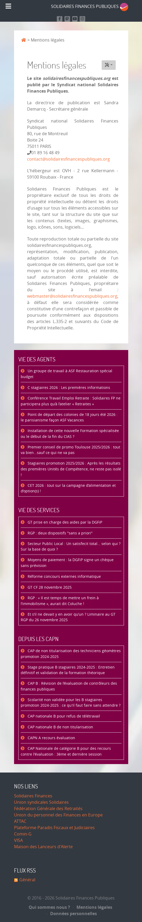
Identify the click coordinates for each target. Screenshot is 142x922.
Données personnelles (72, 913)
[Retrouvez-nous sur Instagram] (82, 19)
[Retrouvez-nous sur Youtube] (75, 19)
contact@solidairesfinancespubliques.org (68, 159)
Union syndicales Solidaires (41, 802)
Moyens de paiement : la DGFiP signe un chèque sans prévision (67, 563)
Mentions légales (92, 907)
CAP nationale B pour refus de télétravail (63, 716)
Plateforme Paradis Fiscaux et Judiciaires (54, 827)
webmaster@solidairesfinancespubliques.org (72, 296)
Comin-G (23, 834)
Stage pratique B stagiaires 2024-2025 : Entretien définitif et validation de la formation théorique (68, 670)
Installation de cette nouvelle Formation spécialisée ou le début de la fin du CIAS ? (70, 434)
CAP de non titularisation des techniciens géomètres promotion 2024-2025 (71, 654)
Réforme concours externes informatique (64, 576)
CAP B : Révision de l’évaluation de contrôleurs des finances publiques (69, 686)
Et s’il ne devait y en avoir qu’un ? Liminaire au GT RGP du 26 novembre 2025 (68, 617)
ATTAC (20, 821)
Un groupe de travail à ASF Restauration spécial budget (66, 374)
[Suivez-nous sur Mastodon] (67, 19)
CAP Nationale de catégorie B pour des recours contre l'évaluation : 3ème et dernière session (66, 751)
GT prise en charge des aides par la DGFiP (64, 522)
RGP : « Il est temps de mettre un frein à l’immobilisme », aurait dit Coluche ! (60, 601)
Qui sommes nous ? (49, 907)
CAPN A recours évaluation (51, 738)
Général (27, 879)
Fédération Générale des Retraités (48, 808)
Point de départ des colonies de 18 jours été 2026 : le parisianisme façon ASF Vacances (69, 417)
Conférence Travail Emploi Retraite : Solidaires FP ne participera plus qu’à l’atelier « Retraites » (71, 401)
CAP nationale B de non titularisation (60, 727)
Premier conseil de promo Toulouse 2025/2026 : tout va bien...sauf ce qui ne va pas (70, 450)
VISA (18, 840)
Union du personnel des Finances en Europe (58, 814)
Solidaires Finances (33, 795)
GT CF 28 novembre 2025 (49, 587)
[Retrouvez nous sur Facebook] (59, 19)
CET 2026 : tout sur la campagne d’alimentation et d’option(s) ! (68, 488)
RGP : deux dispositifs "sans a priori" (60, 533)
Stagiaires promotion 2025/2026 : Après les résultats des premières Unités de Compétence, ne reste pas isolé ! (71, 469)
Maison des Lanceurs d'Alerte (43, 846)
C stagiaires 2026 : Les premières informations (68, 387)
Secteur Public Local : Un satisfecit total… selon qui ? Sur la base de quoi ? (71, 547)
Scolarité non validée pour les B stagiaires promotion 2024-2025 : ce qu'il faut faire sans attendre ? (71, 703)
